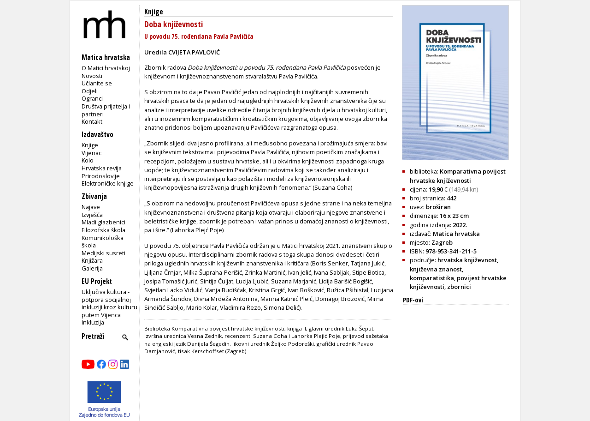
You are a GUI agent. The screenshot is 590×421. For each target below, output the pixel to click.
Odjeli (90, 91)
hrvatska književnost (467, 260)
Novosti (92, 76)
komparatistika (432, 278)
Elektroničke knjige (108, 183)
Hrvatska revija (102, 168)
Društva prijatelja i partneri (106, 110)
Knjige (90, 145)
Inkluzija (93, 322)
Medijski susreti (103, 253)
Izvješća (92, 214)
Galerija (92, 268)
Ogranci (92, 98)
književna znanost (436, 269)
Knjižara (92, 260)
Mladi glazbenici (103, 222)
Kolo (88, 160)
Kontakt (92, 121)
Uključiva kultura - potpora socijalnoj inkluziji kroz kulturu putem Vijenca (109, 303)
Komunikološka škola (103, 242)
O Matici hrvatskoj (106, 68)
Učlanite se (97, 83)
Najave (91, 207)
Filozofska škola (103, 230)
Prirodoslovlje (101, 176)
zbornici (459, 287)
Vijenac (91, 153)
